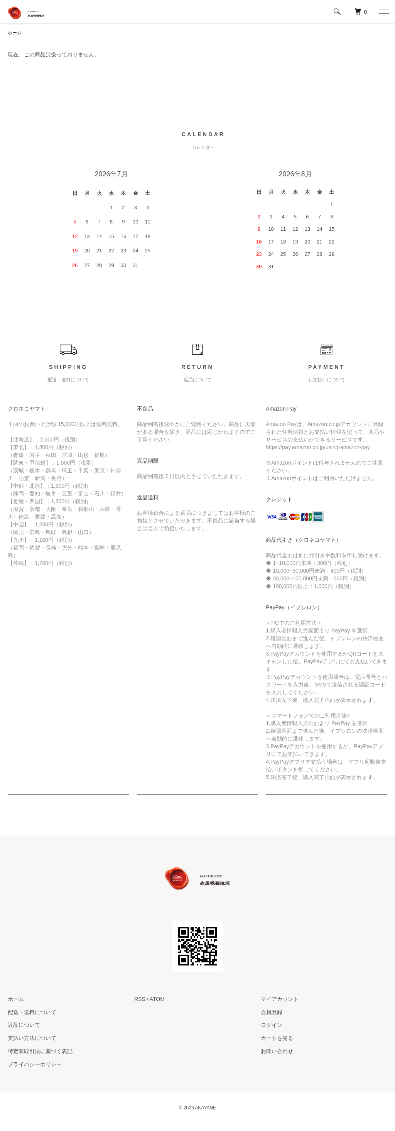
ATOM (157, 999)
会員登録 (271, 1012)
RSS (139, 999)
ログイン (271, 1025)
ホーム (15, 33)
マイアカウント (280, 999)
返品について (24, 1025)
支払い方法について (32, 1038)
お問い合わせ (277, 1051)
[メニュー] (383, 11)
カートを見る (277, 1038)
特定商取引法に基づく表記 (40, 1051)
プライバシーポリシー (35, 1064)
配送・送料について (32, 1012)
